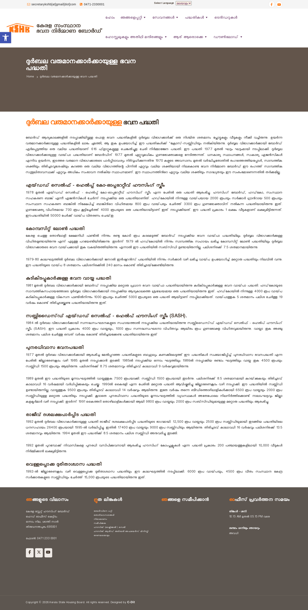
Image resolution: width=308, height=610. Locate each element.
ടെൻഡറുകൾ (225, 18)
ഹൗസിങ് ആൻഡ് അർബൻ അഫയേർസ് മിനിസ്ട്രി (121, 531)
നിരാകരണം (100, 519)
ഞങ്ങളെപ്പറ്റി (133, 18)
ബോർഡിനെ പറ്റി (103, 511)
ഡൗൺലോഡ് (228, 37)
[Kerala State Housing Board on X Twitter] (39, 552)
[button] (5, 37)
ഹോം (110, 18)
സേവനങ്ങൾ (165, 18)
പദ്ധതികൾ (197, 18)
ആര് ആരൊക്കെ (190, 37)
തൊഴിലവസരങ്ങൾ (104, 515)
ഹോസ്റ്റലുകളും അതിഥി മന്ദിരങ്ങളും (136, 37)
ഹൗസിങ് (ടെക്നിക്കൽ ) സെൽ (110, 527)
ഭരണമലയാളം (102, 535)
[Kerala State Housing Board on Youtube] (48, 552)
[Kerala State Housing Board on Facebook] (30, 552)
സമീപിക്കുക (100, 523)
